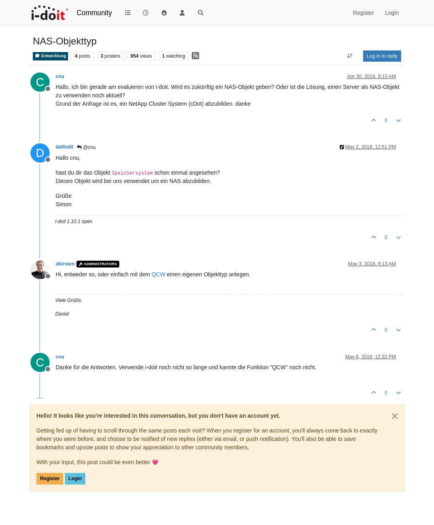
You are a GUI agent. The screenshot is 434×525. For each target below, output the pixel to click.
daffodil (64, 147)
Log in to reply (382, 56)
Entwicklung (50, 55)
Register (50, 478)
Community (94, 13)
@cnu (86, 147)
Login (75, 478)
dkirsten (65, 264)
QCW (158, 274)
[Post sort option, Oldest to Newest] (350, 56)
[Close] (395, 416)
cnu (60, 76)
